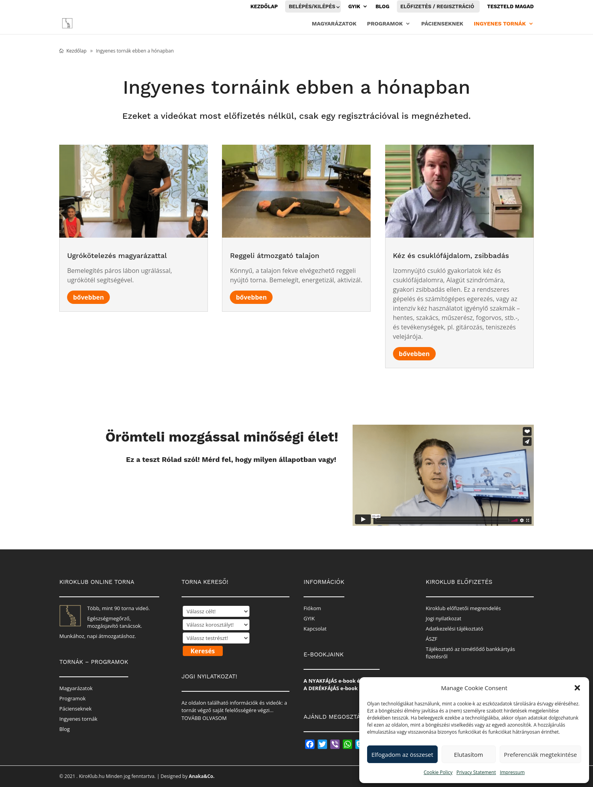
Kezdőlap (264, 6)
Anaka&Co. (202, 776)
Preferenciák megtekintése (540, 754)
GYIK (354, 6)
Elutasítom (468, 754)
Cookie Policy (438, 772)
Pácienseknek (442, 24)
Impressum (512, 772)
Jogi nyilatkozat (444, 618)
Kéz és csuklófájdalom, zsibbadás (451, 255)
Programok (385, 24)
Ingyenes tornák (500, 24)
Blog (382, 6)
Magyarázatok (334, 24)
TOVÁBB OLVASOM (204, 718)
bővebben (88, 297)
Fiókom (312, 608)
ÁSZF (432, 638)
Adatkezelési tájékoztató (455, 628)
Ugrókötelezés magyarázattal (117, 255)
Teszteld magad (510, 6)
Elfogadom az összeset (402, 754)
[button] (577, 688)
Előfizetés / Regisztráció (437, 6)
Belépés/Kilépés (312, 6)
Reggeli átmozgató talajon (274, 255)
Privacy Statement (476, 772)
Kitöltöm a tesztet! (297, 492)
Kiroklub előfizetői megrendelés (463, 608)
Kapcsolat (315, 628)
